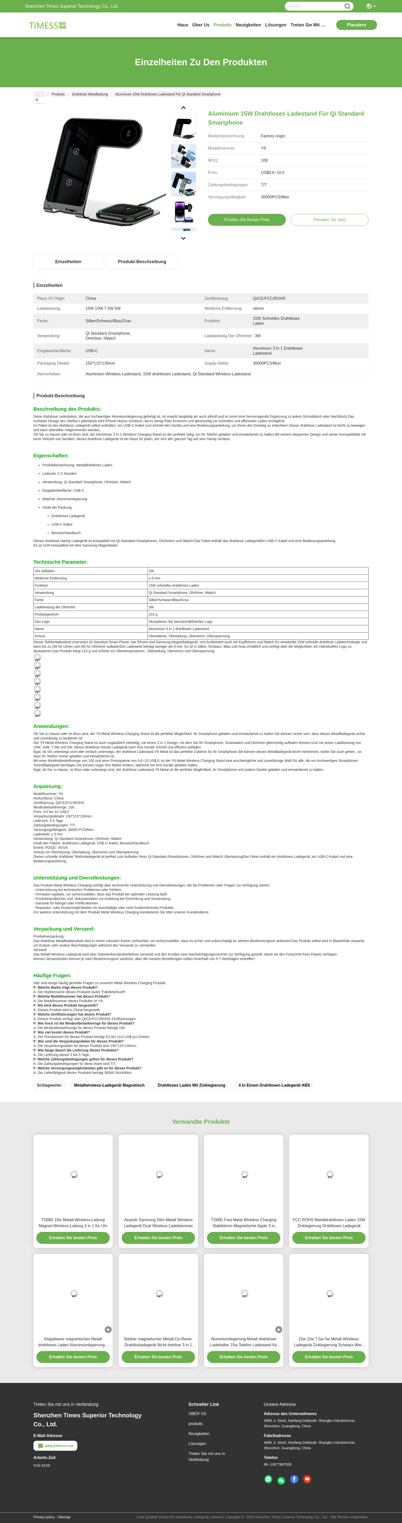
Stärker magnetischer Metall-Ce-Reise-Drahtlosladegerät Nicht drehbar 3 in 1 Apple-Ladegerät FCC (158, 1342)
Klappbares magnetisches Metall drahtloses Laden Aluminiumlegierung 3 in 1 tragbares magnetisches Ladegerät (73, 1342)
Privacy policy (44, 1517)
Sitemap (64, 1517)
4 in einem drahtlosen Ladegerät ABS (274, 1085)
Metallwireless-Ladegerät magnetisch (109, 1085)
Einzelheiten (68, 261)
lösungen (276, 24)
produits (222, 24)
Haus (182, 24)
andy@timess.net (55, 1445)
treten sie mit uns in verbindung (309, 24)
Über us (200, 24)
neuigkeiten (248, 24)
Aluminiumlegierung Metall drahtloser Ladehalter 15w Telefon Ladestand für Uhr (243, 1342)
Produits (58, 94)
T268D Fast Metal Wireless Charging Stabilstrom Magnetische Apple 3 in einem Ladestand (243, 1223)
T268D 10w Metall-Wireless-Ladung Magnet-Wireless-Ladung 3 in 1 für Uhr (73, 1223)
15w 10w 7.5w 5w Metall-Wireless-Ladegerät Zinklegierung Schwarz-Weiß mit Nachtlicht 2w (329, 1342)
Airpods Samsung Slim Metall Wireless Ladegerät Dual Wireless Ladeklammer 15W (158, 1223)
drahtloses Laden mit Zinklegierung (191, 1085)
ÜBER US (197, 1414)
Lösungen (197, 1444)
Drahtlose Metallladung (90, 94)
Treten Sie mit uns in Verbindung (207, 1456)
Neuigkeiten (199, 1434)
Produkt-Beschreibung (142, 261)
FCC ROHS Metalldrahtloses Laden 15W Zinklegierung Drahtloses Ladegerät (329, 1223)
